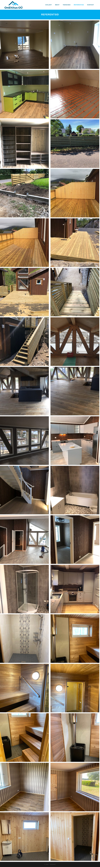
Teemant (53, 864)
